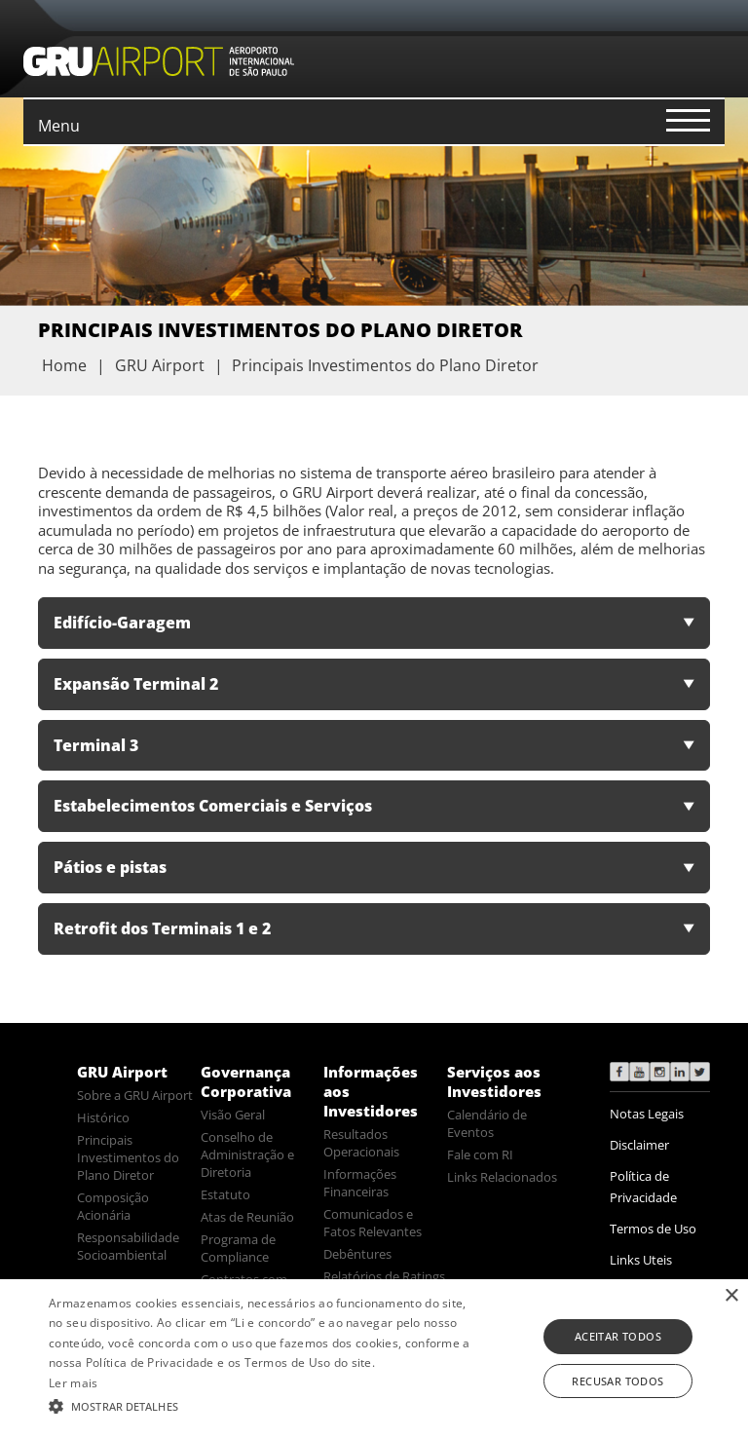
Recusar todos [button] (617, 1381)
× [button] (731, 1296)
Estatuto (225, 1194)
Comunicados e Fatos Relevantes (372, 1222)
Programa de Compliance (238, 1248)
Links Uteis (641, 1259)
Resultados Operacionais (361, 1142)
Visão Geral (233, 1114)
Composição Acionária (113, 1206)
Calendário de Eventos (487, 1123)
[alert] (374, 1358)
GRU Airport (122, 1071)
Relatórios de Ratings (384, 1276)
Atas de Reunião (247, 1217)
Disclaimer (639, 1145)
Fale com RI (480, 1154)
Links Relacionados (502, 1177)
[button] (260, 1405)
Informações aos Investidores (370, 1091)
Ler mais (73, 1383)
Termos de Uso (653, 1228)
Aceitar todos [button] (618, 1336)
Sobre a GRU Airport (135, 1095)
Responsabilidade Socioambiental (128, 1246)
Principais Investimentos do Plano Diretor (128, 1157)
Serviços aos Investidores (494, 1081)
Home (64, 365)
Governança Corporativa (246, 1081)
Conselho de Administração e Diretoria (247, 1154)
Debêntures (357, 1254)
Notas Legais (647, 1113)
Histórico (103, 1117)
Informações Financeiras (359, 1182)
